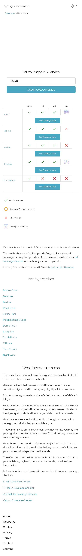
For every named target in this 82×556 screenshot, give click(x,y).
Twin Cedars (10, 349)
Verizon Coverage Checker (17, 500)
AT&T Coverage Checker (16, 481)
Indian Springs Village (14, 319)
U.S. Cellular (9, 180)
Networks (9, 521)
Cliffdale (7, 343)
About (7, 516)
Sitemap (8, 548)
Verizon (7, 131)
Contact (8, 543)
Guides (7, 527)
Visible (7, 147)
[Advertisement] (41, 37)
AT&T (6, 114)
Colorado (9, 13)
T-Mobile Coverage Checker (18, 487)
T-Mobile (8, 164)
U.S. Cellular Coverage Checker (20, 494)
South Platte (10, 337)
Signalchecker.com (16, 6)
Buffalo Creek (10, 290)
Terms (7, 537)
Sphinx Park (9, 314)
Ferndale (8, 296)
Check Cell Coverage (41, 89)
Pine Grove (9, 308)
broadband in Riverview (61, 267)
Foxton (7, 302)
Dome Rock (9, 325)
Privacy (7, 532)
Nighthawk (9, 355)
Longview (8, 331)
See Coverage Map (47, 120)
